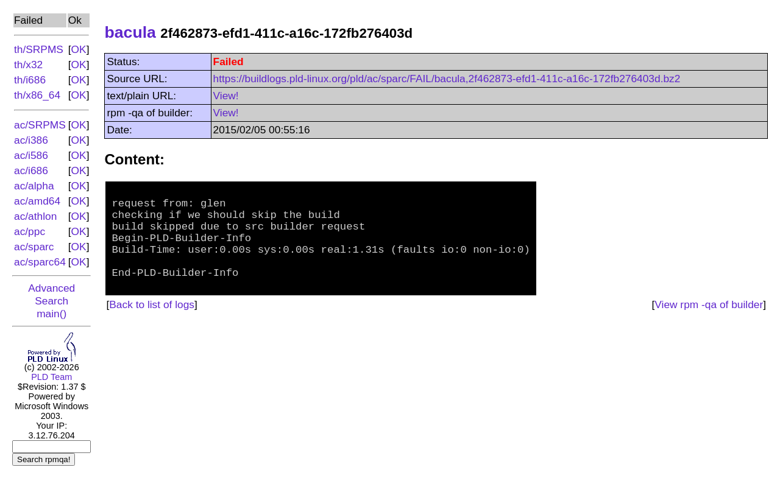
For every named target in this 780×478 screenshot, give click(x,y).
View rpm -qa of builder (708, 326)
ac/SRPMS (40, 125)
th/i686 (30, 80)
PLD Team (51, 377)
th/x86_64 (37, 95)
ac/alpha (34, 186)
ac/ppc (29, 231)
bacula (129, 32)
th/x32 (28, 64)
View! (226, 96)
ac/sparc (34, 247)
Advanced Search (51, 294)
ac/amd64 (37, 201)
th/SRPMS (38, 49)
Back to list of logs (151, 326)
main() (51, 314)
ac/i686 (31, 170)
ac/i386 (31, 140)
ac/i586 (31, 155)
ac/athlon (35, 216)
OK (79, 49)
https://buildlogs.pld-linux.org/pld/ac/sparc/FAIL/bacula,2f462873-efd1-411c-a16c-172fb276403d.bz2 (447, 78)
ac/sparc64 (40, 262)
